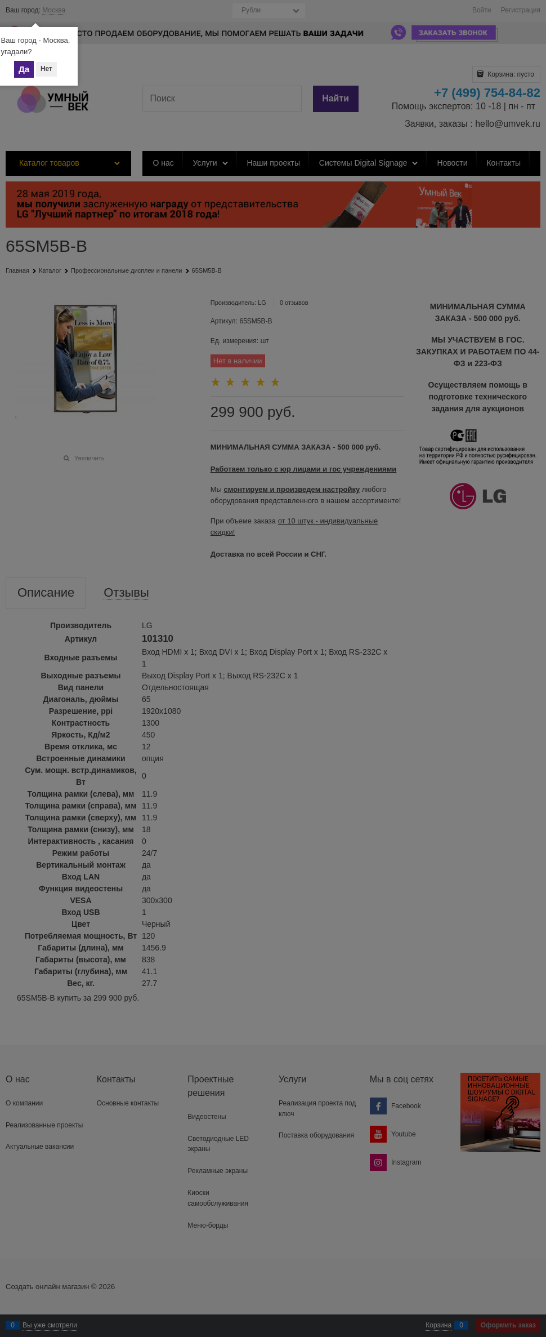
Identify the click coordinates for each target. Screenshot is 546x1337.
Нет (46, 69)
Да (24, 69)
